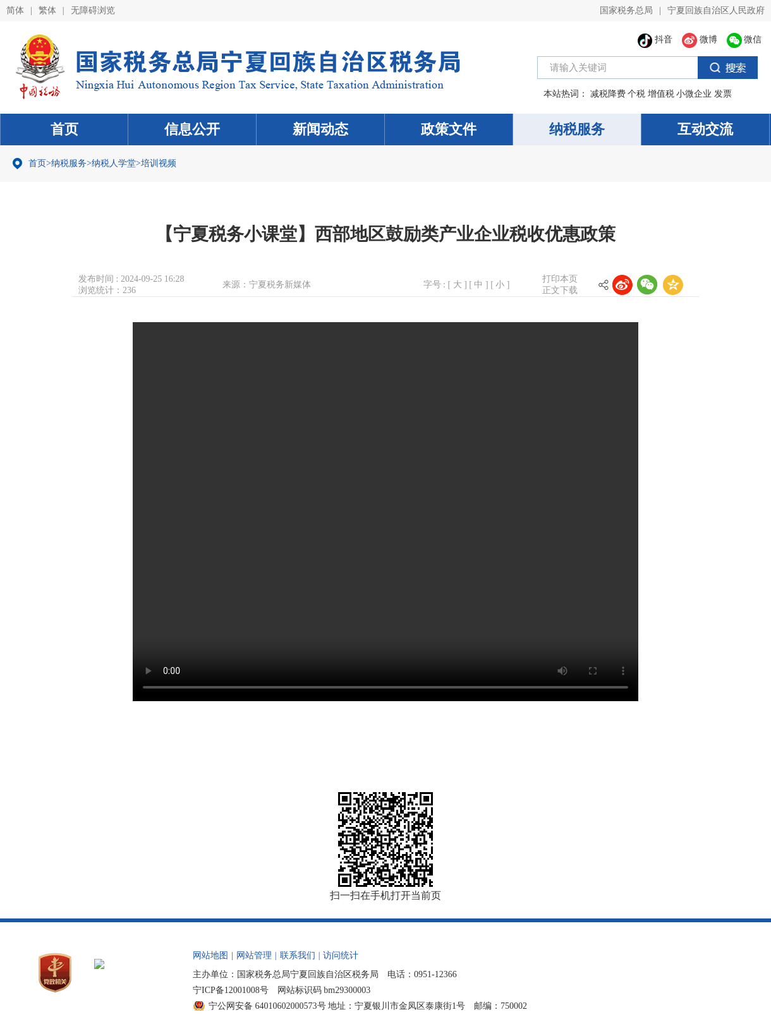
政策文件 (449, 129)
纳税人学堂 (114, 163)
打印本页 (560, 279)
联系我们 (297, 955)
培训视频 (158, 163)
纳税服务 (577, 129)
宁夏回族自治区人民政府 (716, 10)
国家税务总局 (626, 10)
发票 (723, 94)
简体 (15, 10)
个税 (636, 94)
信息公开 (192, 129)
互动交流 (705, 129)
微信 (744, 39)
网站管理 (254, 955)
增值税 (661, 94)
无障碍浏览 (93, 10)
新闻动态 (320, 129)
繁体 (47, 10)
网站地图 (210, 955)
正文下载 (560, 290)
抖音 (655, 39)
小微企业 (694, 94)
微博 (699, 39)
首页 (64, 129)
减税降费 (608, 94)
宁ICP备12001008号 (231, 990)
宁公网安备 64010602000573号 (267, 1006)
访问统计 (340, 955)
